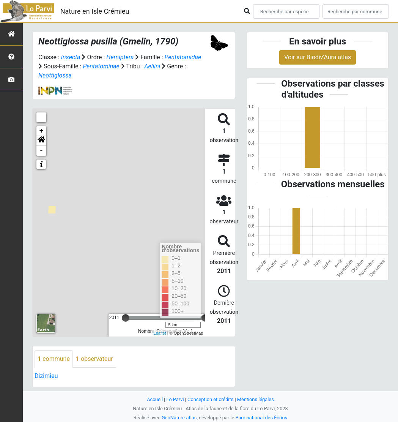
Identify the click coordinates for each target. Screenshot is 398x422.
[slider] (125, 318)
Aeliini (152, 66)
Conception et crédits (210, 399)
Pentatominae (101, 66)
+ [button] (41, 131)
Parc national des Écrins (261, 417)
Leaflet (160, 333)
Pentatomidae (183, 57)
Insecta (70, 57)
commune (54, 358)
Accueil (155, 399)
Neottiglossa (55, 75)
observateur (94, 358)
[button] (41, 141)
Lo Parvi (175, 399)
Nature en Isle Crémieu (94, 11)
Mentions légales (255, 399)
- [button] (41, 150)
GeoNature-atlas (179, 417)
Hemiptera (120, 57)
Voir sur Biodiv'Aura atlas (317, 57)
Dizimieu (46, 375)
